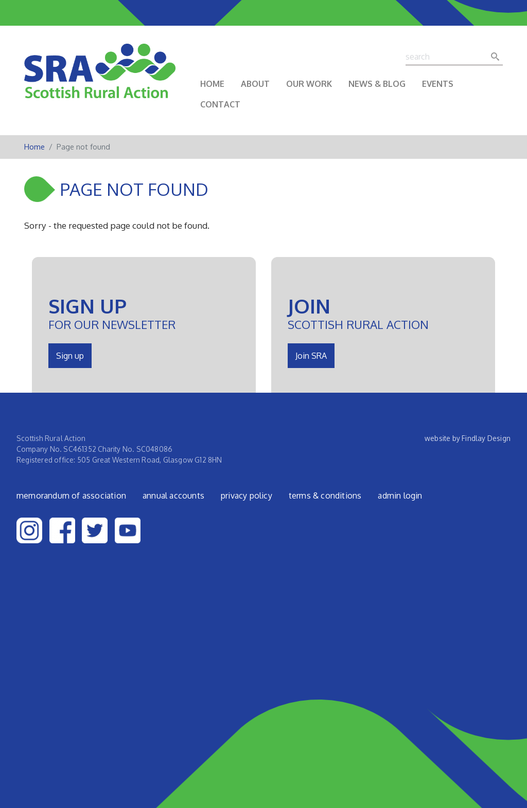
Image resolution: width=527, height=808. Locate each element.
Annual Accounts (173, 495)
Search (498, 56)
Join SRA (311, 356)
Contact (220, 104)
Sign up (70, 356)
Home (212, 84)
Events (437, 84)
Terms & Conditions (325, 495)
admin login (400, 495)
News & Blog (377, 84)
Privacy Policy (246, 495)
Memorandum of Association (71, 495)
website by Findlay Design (468, 438)
